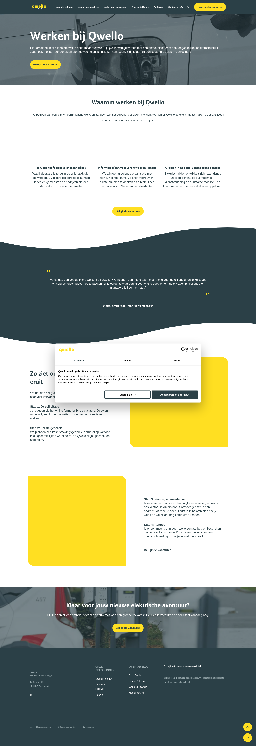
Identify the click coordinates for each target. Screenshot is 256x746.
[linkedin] (32, 694)
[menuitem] (65, 7)
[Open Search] (188, 7)
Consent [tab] (79, 360)
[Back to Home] (39, 7)
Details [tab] (128, 360)
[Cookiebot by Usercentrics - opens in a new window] (183, 349)
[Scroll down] (247, 737)
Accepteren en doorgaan (174, 394)
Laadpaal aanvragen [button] (210, 7)
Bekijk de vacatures (157, 550)
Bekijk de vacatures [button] (45, 64)
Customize (128, 394)
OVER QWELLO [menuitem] (138, 666)
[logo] (35, 667)
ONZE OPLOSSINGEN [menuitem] (104, 668)
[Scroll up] (247, 727)
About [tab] (177, 360)
